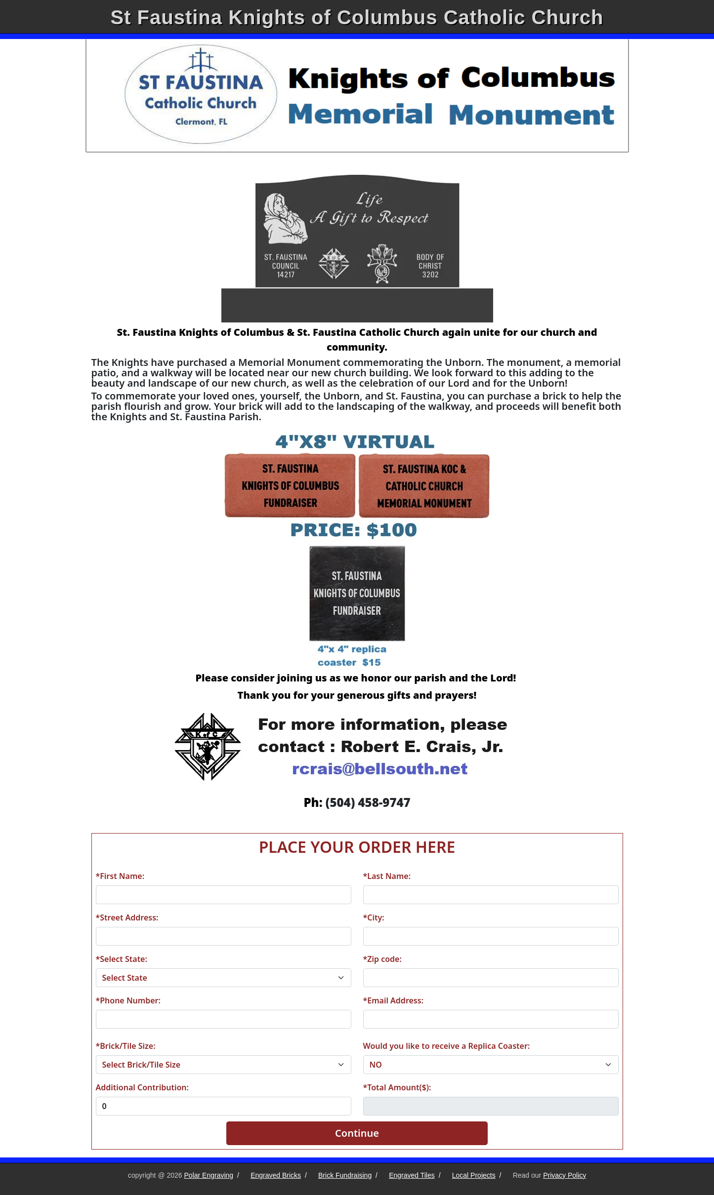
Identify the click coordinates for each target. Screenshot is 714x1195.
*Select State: (121, 959)
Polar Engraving (209, 1175)
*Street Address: (127, 917)
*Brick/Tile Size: (126, 1045)
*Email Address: (393, 1000)
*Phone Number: (128, 1000)
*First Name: (120, 876)
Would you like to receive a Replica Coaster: (446, 1045)
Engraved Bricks (276, 1175)
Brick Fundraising (345, 1175)
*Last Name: (387, 876)
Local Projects (474, 1175)
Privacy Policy (564, 1175)
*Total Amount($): (397, 1087)
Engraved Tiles (412, 1175)
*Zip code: (382, 959)
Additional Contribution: (142, 1087)
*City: (373, 917)
